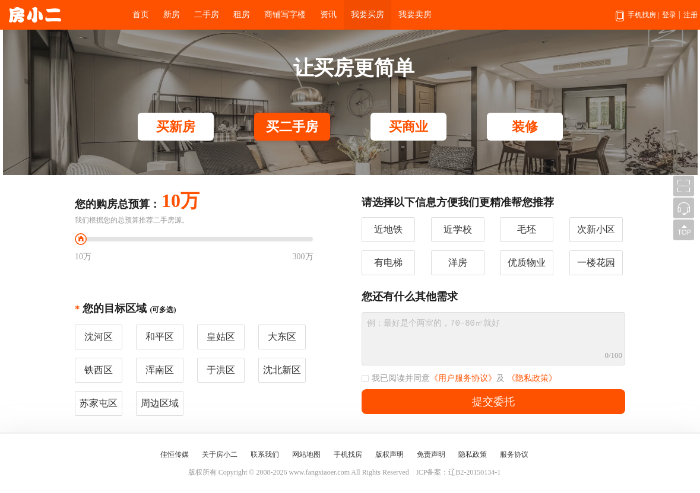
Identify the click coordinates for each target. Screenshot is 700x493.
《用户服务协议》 (463, 378)
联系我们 (265, 454)
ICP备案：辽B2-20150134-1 (458, 472)
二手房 (206, 14)
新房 (171, 14)
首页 (140, 14)
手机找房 (637, 20)
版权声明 (389, 454)
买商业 (408, 126)
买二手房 (292, 126)
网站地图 (306, 454)
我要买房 (367, 14)
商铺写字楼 (285, 14)
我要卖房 (415, 14)
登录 (669, 15)
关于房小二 (219, 454)
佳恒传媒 (174, 454)
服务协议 (514, 454)
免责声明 (431, 454)
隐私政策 (472, 454)
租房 (241, 14)
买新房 (175, 126)
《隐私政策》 (532, 378)
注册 (690, 15)
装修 (525, 126)
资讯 (328, 14)
